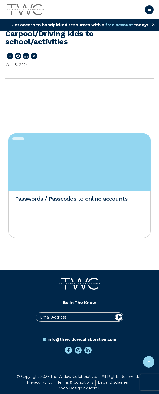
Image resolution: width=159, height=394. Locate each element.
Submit (118, 317)
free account (119, 24)
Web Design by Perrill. (79, 388)
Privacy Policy (40, 382)
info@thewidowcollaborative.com (79, 339)
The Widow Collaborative (24, 9)
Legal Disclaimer (113, 382)
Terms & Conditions (75, 382)
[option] (79, 185)
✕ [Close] (153, 24)
